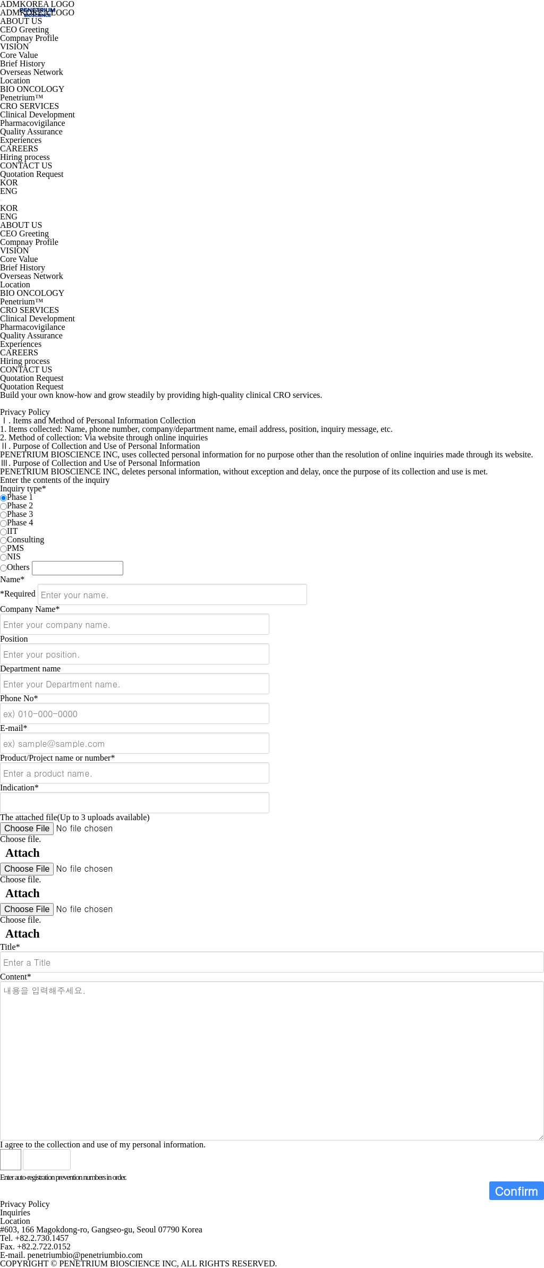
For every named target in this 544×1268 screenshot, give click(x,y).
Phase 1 (20, 496)
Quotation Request (32, 173)
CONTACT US (26, 165)
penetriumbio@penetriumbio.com (85, 1255)
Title (10, 946)
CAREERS (19, 148)
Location (15, 80)
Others (18, 567)
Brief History (22, 63)
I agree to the (103, 1144)
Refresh (106, 1159)
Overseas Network (31, 71)
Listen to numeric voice (83, 1159)
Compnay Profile (29, 37)
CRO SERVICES (29, 105)
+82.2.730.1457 (42, 1238)
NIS (14, 556)
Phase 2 (20, 505)
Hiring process (25, 156)
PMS (15, 547)
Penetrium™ (21, 97)
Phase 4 (20, 522)
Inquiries (15, 1212)
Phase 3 (20, 513)
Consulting (25, 539)
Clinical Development (37, 114)
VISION (14, 46)
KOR (9, 182)
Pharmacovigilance (32, 122)
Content (15, 976)
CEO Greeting (24, 29)
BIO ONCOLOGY (32, 88)
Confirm (517, 1190)
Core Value (19, 54)
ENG (9, 190)
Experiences (20, 139)
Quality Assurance (31, 131)
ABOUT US (21, 20)
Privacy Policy (25, 1204)
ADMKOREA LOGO (37, 12)
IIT (12, 530)
